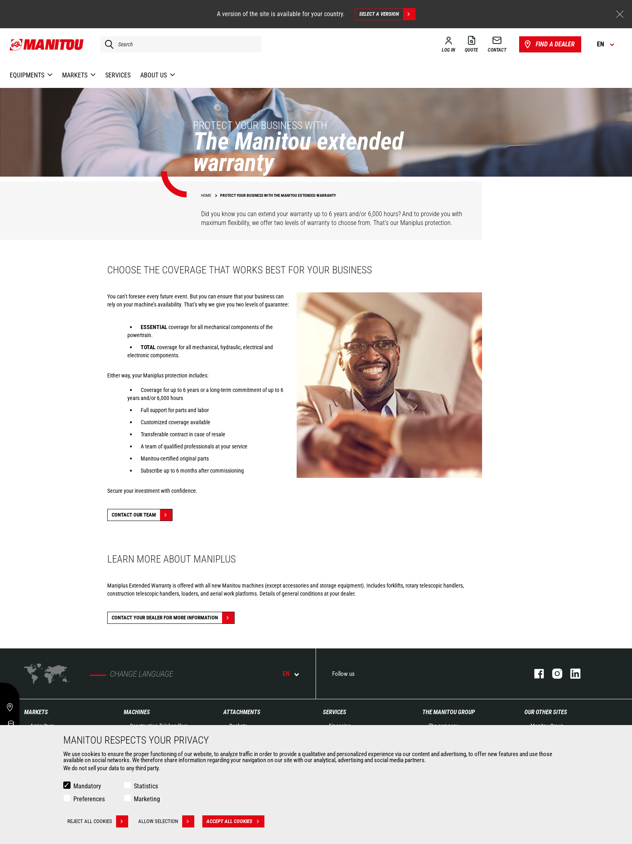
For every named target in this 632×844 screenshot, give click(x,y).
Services (334, 712)
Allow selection (166, 821)
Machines (137, 712)
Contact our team (142, 515)
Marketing (147, 799)
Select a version (387, 14)
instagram (553, 674)
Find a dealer (549, 44)
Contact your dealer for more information (173, 617)
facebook (535, 674)
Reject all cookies (97, 821)
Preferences (89, 799)
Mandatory (87, 786)
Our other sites (545, 712)
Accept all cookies (235, 821)
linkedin (571, 674)
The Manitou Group (448, 712)
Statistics (146, 786)
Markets (36, 712)
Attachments (241, 712)
